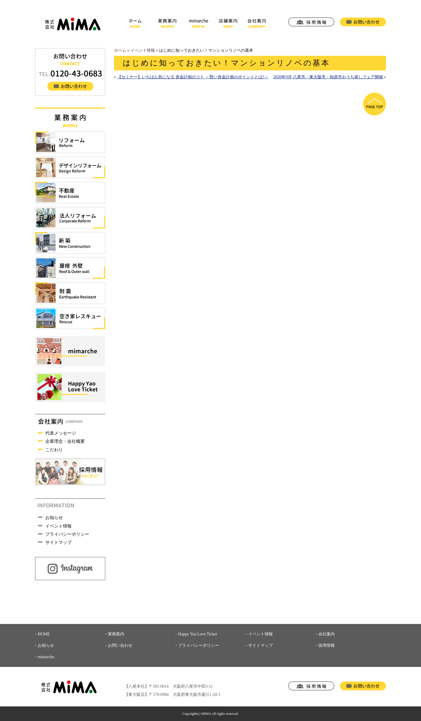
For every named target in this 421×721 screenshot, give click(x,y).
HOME (44, 634)
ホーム (120, 50)
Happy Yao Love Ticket (197, 634)
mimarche (46, 657)
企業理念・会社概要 (65, 441)
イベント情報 (142, 50)
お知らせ (54, 517)
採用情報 (326, 645)
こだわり (54, 449)
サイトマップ (58, 542)
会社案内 (326, 634)
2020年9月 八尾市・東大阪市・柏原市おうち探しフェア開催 (328, 77)
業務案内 (116, 634)
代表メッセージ (60, 433)
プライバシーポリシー (67, 534)
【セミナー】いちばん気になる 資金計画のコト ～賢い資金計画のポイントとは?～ (192, 77)
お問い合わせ (120, 645)
